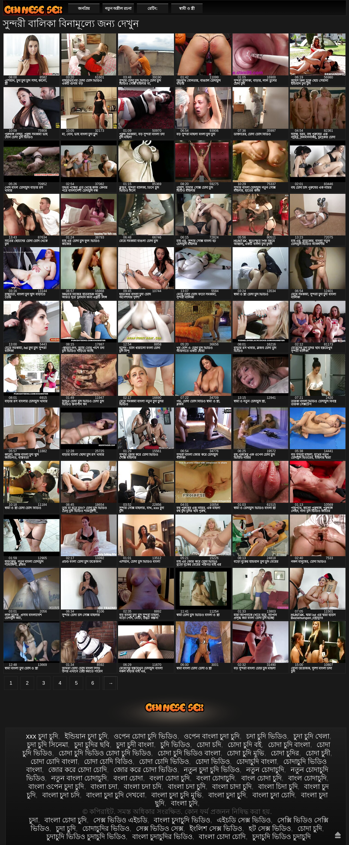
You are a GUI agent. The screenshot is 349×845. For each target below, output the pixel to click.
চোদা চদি (209, 744)
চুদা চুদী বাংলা (135, 744)
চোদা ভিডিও (212, 761)
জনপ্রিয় (84, 8)
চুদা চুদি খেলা (311, 736)
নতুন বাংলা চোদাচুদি (79, 778)
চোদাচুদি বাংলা (256, 761)
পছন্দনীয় (339, 8)
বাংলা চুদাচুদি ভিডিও (182, 820)
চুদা (33, 820)
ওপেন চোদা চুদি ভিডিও (145, 736)
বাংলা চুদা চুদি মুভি (176, 795)
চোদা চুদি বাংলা (289, 744)
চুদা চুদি (66, 828)
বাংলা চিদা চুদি (278, 786)
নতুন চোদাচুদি (265, 769)
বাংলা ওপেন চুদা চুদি (56, 786)
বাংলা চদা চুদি (187, 786)
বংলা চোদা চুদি (169, 778)
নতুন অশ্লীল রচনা (118, 8)
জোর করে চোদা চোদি (77, 769)
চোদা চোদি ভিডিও (164, 761)
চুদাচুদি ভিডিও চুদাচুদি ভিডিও (86, 836)
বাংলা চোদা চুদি (33, 9)
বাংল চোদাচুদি (307, 778)
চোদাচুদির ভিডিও (106, 828)
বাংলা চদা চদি (142, 786)
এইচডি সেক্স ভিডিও (244, 820)
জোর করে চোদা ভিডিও (145, 769)
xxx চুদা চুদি (42, 736)
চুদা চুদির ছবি (92, 744)
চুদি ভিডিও (175, 744)
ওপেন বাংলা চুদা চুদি (212, 736)
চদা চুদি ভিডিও (266, 736)
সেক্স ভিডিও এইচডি (120, 820)
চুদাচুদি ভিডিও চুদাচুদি (281, 836)
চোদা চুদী (318, 753)
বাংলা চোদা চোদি (222, 836)
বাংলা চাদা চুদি (232, 786)
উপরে (338, 835)
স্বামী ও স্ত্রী (187, 8)
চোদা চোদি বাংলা (54, 761)
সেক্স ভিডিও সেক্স (159, 828)
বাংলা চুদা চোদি (273, 795)
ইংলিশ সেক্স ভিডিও (215, 828)
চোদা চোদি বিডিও (108, 761)
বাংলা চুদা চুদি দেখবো (115, 795)
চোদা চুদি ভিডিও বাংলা (189, 753)
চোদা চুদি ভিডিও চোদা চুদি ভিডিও (105, 753)
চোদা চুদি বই (244, 744)
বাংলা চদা (104, 786)
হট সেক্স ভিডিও (270, 828)
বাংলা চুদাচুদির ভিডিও (162, 836)
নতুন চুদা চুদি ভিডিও (212, 769)
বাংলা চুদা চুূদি (227, 795)
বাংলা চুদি (184, 803)
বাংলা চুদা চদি (61, 795)
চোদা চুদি (309, 828)
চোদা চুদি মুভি (245, 753)
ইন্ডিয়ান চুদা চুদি (86, 736)
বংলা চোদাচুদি (215, 778)
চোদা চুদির (285, 753)
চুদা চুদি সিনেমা (47, 744)
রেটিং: (153, 8)
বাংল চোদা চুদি (261, 778)
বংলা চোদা (128, 778)
